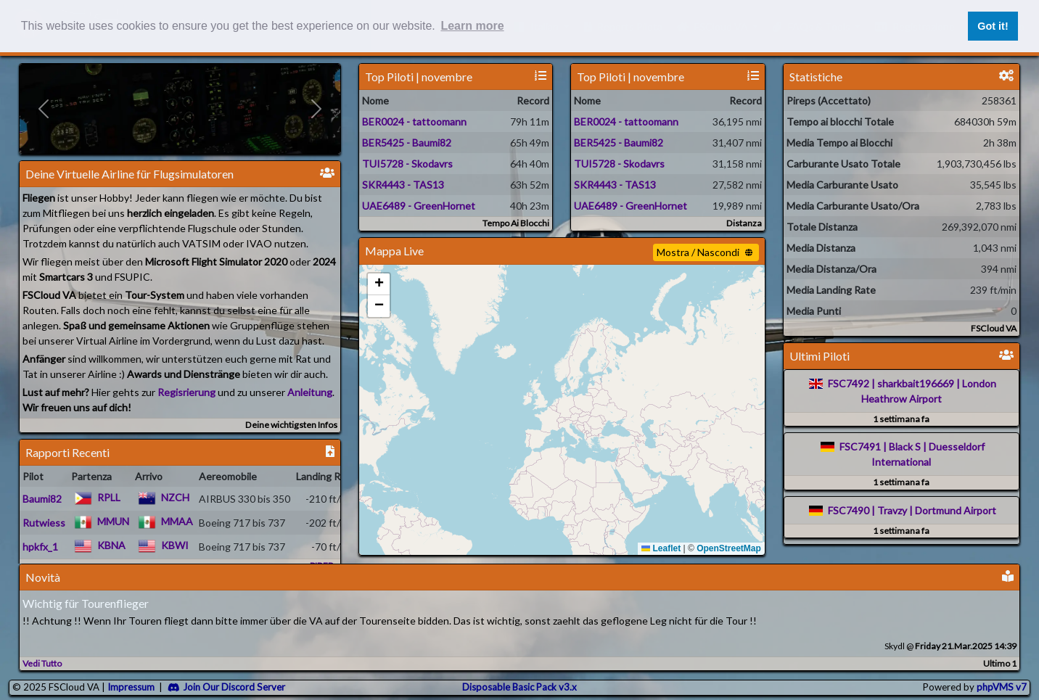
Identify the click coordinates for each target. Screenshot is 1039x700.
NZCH (175, 497)
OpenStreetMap (729, 548)
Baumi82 (42, 499)
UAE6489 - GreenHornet (418, 205)
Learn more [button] (472, 26)
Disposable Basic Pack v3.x (519, 687)
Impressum (131, 687)
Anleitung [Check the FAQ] (309, 392)
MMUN (113, 521)
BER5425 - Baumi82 (406, 142)
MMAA (177, 521)
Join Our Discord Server (226, 687)
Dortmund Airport (955, 510)
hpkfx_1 (40, 546)
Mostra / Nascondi (704, 252)
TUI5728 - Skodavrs (407, 163)
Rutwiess (43, 522)
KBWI (175, 545)
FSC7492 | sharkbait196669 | (894, 383)
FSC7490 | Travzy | (870, 510)
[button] (379, 284)
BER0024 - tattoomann (414, 121)
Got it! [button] (992, 26)
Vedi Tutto (42, 663)
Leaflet (661, 548)
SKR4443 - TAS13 (403, 184)
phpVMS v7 (1002, 687)
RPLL (108, 497)
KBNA (111, 545)
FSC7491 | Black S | (883, 446)
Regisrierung (186, 392)
